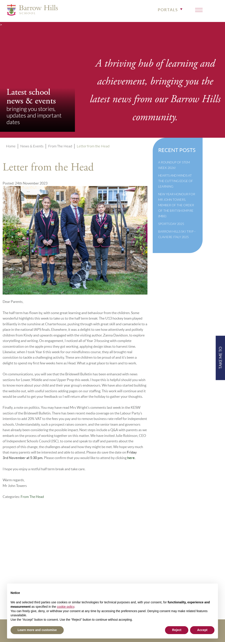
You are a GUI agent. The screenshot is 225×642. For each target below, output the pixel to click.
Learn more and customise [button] (37, 630)
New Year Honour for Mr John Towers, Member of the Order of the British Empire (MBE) (176, 205)
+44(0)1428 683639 (204, 550)
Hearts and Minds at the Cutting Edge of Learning (175, 181)
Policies (84, 556)
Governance (87, 568)
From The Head (32, 497)
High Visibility (209, 568)
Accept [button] (202, 630)
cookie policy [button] (65, 606)
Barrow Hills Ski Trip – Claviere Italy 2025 (177, 234)
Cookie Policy (89, 580)
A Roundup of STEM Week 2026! (174, 165)
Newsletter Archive (93, 574)
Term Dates (87, 550)
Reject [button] (176, 630)
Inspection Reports (93, 562)
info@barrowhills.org (204, 556)
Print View (196, 562)
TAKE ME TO (220, 358)
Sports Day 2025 (171, 224)
